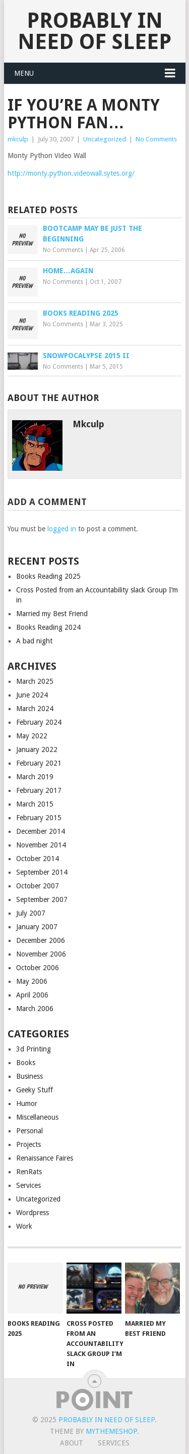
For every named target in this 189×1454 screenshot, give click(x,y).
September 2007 (42, 899)
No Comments (156, 139)
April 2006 (32, 995)
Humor (26, 1103)
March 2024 (34, 709)
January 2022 (36, 749)
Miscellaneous (37, 1117)
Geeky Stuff (34, 1090)
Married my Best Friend (52, 614)
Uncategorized (104, 139)
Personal (29, 1131)
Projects (28, 1144)
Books (25, 1063)
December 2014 (40, 831)
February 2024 (38, 722)
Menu (24, 73)
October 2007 (37, 886)
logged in (61, 529)
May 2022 (31, 736)
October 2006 (37, 968)
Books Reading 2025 (48, 576)
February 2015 (38, 818)
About (71, 1443)
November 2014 (41, 845)
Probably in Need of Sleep (94, 31)
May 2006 (31, 981)
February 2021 (38, 763)
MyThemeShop (111, 1431)
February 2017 (38, 790)
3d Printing (33, 1049)
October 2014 (37, 859)
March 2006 (34, 1009)
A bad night (34, 641)
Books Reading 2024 (48, 627)
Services (28, 1185)
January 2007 (36, 927)
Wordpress (32, 1213)
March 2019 (34, 777)
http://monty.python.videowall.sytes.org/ (71, 173)
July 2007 (30, 913)
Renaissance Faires (44, 1158)
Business (29, 1076)
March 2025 (34, 681)
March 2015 (34, 804)
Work (24, 1226)
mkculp (18, 139)
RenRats (29, 1172)
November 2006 (41, 954)
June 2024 (32, 695)
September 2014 (42, 872)
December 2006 (40, 940)
